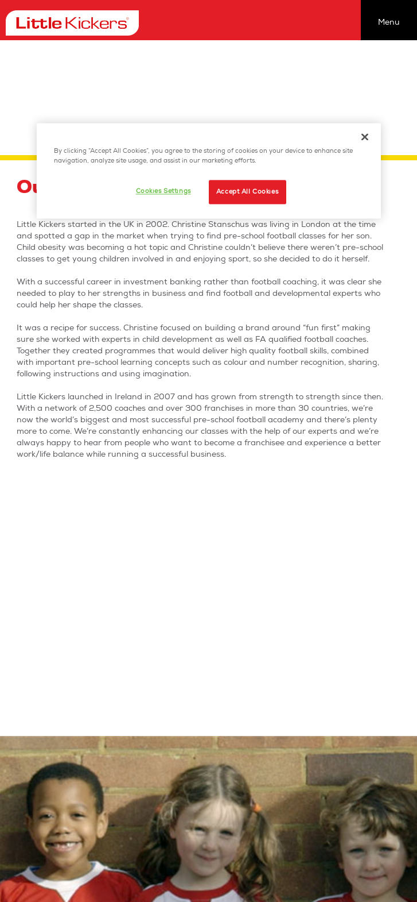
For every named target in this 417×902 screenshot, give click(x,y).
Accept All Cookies (247, 191)
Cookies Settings (163, 191)
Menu (389, 22)
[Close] (364, 136)
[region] (209, 170)
